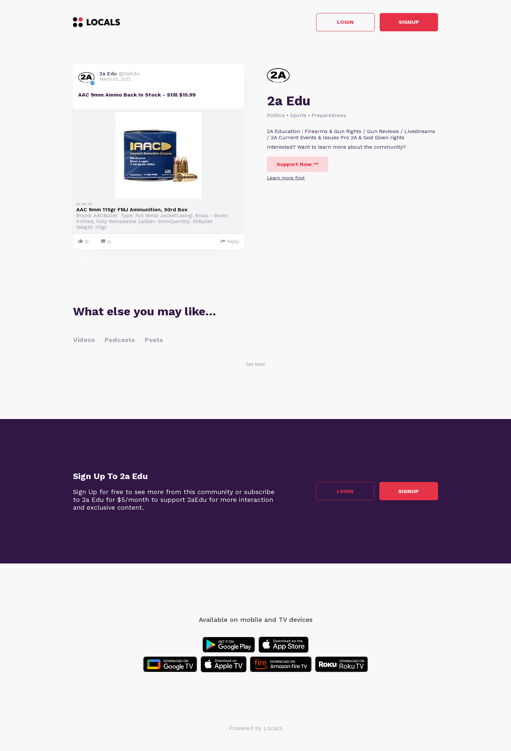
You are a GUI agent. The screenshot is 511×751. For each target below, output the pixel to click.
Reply (230, 241)
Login (345, 22)
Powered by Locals (255, 728)
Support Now (297, 164)
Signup (409, 22)
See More (256, 364)
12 (106, 242)
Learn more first (286, 177)
